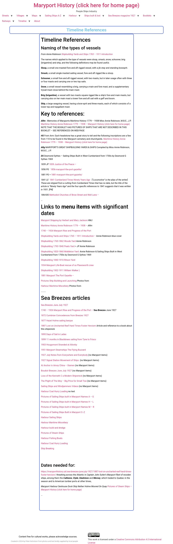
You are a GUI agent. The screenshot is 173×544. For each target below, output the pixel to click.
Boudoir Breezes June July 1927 (56, 370)
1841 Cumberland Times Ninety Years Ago (70, 180)
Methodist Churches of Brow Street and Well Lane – (74, 195)
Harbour (73, 15)
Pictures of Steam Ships (52, 433)
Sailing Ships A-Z (53, 15)
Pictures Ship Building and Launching (58, 281)
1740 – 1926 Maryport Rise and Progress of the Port (66, 230)
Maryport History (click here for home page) (86, 5)
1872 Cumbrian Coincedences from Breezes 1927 (65, 315)
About (37, 21)
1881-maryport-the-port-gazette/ (66, 174)
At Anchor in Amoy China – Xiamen (58, 365)
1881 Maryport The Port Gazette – (57, 275)
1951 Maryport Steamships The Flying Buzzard (63, 350)
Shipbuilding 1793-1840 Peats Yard (57, 246)
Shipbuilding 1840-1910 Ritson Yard (58, 260)
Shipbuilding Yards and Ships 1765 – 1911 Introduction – (68, 236)
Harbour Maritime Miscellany (55, 286)
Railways (6, 21)
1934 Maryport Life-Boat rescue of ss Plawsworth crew (67, 265)
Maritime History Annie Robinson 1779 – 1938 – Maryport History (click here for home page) (85, 124)
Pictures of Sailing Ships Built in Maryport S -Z (63, 412)
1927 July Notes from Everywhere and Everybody (64, 355)
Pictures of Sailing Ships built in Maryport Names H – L (67, 402)
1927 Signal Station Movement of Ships (60, 360)
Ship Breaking (47, 448)
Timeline (22, 21)
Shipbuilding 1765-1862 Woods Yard (58, 241)
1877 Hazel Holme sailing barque (57, 320)
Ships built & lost (92, 15)
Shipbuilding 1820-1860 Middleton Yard (60, 251)
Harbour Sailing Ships (51, 417)
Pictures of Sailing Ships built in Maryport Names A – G (67, 396)
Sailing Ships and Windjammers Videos (59, 386)
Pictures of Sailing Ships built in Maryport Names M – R (67, 407)
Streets (5, 15)
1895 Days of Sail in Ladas (53, 334)
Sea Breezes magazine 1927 (121, 15)
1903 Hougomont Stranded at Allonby (59, 344)
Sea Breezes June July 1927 (54, 305)
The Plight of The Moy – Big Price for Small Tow (64, 381)
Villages (20, 15)
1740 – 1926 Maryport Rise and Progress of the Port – (67, 310)
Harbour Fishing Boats (51, 438)
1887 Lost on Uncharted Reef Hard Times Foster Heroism (69, 325)
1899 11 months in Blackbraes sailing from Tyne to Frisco (68, 339)
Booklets (147, 15)
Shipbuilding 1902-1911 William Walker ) (60, 270)
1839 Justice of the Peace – (62, 164)
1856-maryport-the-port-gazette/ (66, 169)
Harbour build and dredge (53, 428)
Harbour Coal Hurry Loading (54, 391)
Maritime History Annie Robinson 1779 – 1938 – (64, 225)
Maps (34, 15)
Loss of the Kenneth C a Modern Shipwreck (61, 376)
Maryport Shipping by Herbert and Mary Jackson (64, 220)
